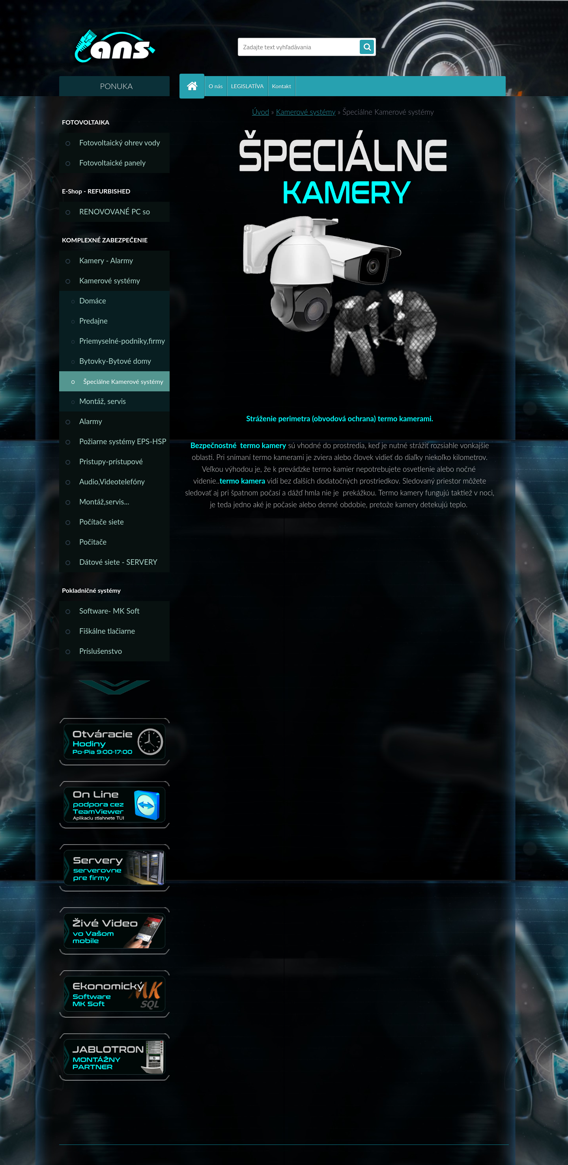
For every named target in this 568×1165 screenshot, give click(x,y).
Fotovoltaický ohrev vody (119, 142)
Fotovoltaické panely (112, 162)
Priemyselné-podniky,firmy (122, 341)
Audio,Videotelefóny (112, 481)
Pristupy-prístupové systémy (111, 464)
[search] (367, 47)
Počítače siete (101, 521)
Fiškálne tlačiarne (107, 631)
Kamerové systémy (109, 280)
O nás (216, 86)
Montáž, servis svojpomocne (102, 404)
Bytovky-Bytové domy (115, 361)
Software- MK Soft (109, 611)
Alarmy (90, 421)
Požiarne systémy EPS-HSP (122, 441)
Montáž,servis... (104, 501)
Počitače (92, 542)
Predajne (93, 320)
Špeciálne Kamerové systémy (123, 381)
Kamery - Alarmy (106, 260)
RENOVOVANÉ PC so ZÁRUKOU (114, 214)
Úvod (260, 112)
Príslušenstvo (100, 651)
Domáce (92, 300)
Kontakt (281, 86)
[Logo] (113, 47)
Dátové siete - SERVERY (118, 562)
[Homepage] (195, 86)
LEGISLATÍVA (247, 86)
